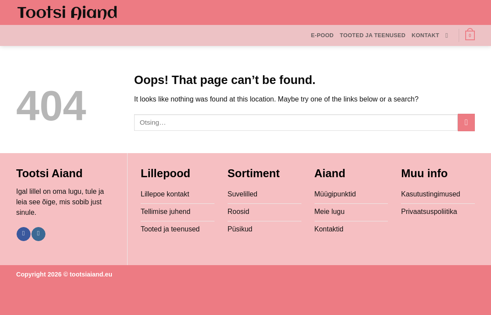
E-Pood (322, 35)
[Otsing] (449, 35)
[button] (470, 35)
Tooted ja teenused (372, 35)
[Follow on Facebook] (23, 234)
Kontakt (425, 35)
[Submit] (466, 122)
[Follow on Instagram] (38, 234)
